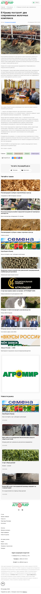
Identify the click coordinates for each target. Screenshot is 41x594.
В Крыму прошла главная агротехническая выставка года (19, 328)
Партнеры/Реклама (6, 521)
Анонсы (3, 528)
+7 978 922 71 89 (13, 574)
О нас (2, 514)
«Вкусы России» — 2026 (8, 347)
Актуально (10, 7)
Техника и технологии (6, 546)
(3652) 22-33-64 (23, 558)
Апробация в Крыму (7, 251)
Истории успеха (5, 539)
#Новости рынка (35, 153)
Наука (2, 541)
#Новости (27, 153)
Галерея (3, 548)
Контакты (3, 523)
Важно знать (4, 543)
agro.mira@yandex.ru (31, 574)
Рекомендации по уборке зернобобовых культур (16, 192)
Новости (3, 518)
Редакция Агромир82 (10, 22)
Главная (3, 7)
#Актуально (9, 153)
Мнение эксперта (5, 530)
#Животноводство (19, 153)
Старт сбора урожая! (8, 462)
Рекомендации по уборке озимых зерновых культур (17, 232)
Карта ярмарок (5, 532)
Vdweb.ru (24, 591)
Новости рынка (5, 534)
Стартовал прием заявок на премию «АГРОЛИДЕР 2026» (18, 291)
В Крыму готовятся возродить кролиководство (16, 309)
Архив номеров (5, 516)
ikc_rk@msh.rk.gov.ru (23, 562)
